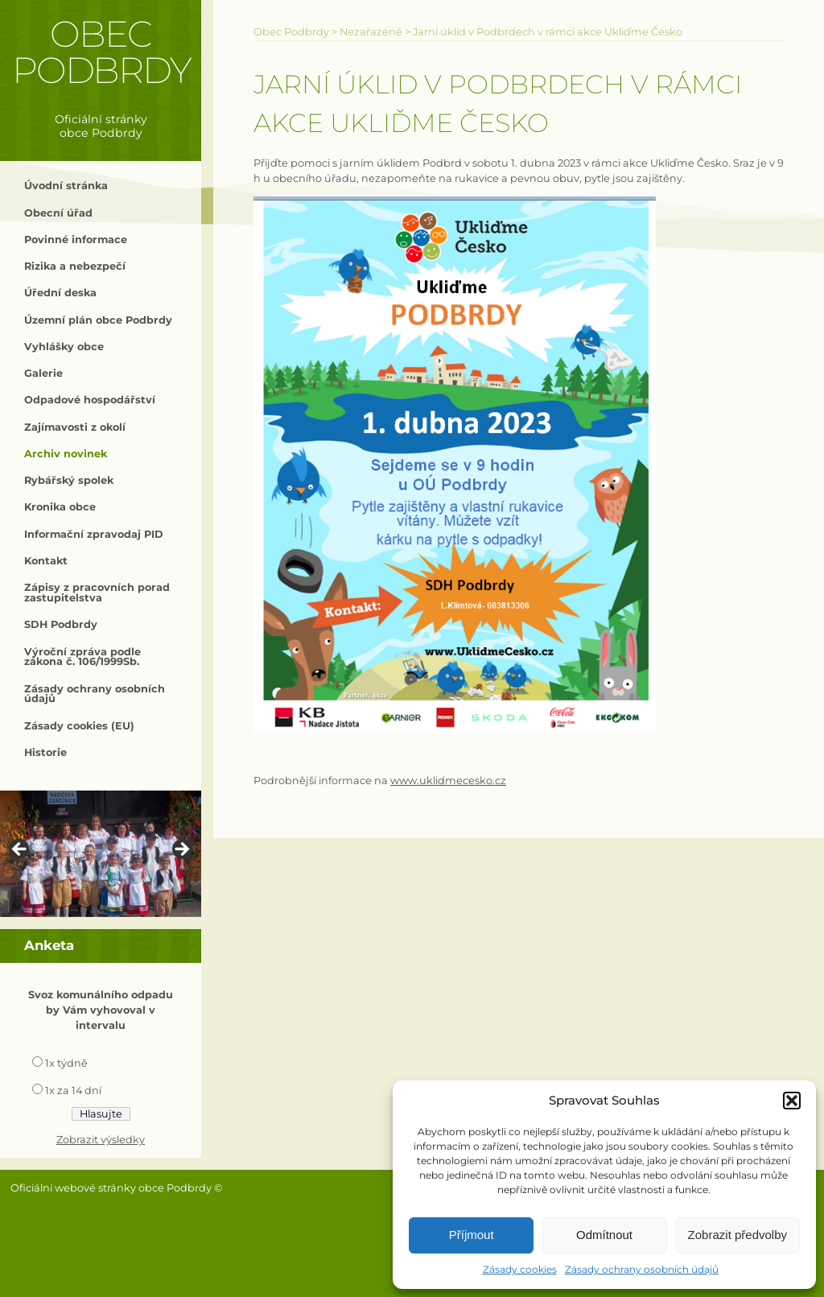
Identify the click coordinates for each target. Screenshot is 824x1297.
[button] (792, 1101)
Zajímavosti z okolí (75, 427)
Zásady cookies (520, 1269)
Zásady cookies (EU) (79, 726)
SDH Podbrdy (60, 624)
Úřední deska (60, 293)
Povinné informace (75, 239)
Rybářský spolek (68, 480)
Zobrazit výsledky (100, 1140)
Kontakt (46, 561)
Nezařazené (371, 32)
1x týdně (66, 1063)
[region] (100, 854)
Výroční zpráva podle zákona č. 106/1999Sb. (82, 657)
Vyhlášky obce (64, 347)
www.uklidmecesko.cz (448, 780)
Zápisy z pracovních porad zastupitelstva (97, 592)
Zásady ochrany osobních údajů (642, 1269)
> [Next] (181, 850)
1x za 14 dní (73, 1090)
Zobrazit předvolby (737, 1234)
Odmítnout (604, 1234)
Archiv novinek (65, 454)
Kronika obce (60, 507)
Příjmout (471, 1234)
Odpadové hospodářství (89, 400)
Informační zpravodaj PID (93, 534)
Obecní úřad (58, 213)
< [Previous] (20, 850)
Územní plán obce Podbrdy (98, 320)
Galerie (43, 373)
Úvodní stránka (66, 186)
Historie (45, 752)
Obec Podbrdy (101, 52)
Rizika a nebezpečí (75, 266)
